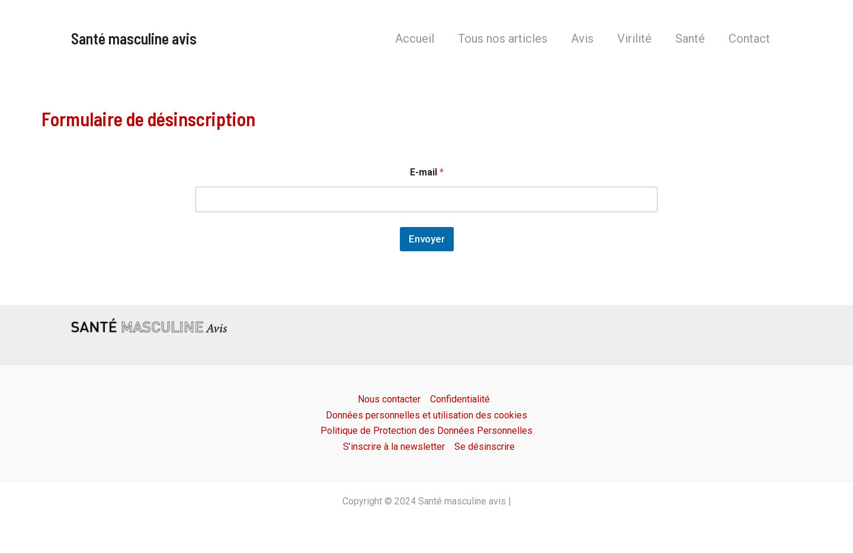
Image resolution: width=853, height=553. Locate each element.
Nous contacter (389, 399)
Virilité (634, 38)
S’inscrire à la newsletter (394, 446)
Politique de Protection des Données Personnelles (426, 430)
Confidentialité (460, 399)
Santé (690, 38)
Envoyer (427, 239)
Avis (582, 38)
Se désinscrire (484, 446)
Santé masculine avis (134, 38)
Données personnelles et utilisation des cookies (426, 415)
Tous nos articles (502, 38)
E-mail (427, 172)
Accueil (414, 38)
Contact (749, 38)
